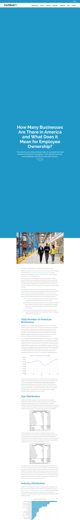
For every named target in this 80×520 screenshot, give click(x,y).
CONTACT (74, 5)
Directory (50, 349)
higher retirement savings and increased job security (41, 272)
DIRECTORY (55, 5)
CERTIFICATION (34, 5)
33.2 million (49, 325)
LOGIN (74, 1)
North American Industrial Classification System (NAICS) (34, 490)
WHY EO (42, 5)
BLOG (68, 5)
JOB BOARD (62, 5)
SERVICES (48, 5)
